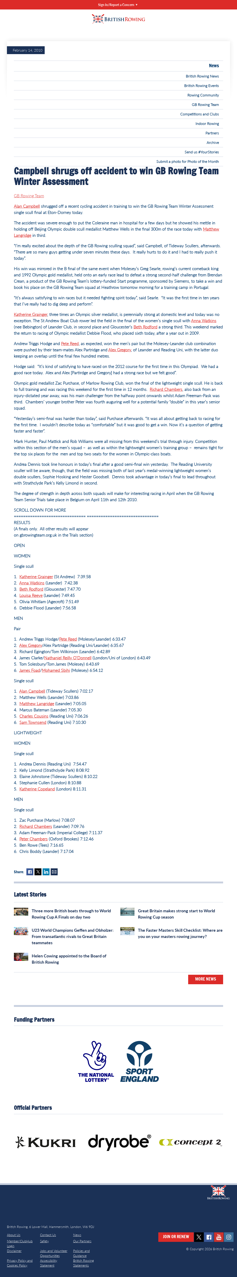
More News (205, 979)
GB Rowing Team (205, 104)
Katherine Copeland (37, 788)
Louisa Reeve (31, 595)
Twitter (37, 871)
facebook (209, 1237)
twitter (199, 1237)
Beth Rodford (145, 326)
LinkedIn (46, 871)
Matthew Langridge (36, 703)
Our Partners (82, 1241)
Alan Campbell (27, 206)
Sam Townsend (32, 722)
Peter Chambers (33, 838)
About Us (13, 1235)
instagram (229, 1237)
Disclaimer (14, 1251)
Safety (44, 1241)
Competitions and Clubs (199, 114)
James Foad (29, 670)
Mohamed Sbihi (56, 670)
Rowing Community (203, 95)
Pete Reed (70, 343)
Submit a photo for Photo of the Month (187, 161)
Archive (213, 142)
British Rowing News (202, 76)
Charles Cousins (33, 716)
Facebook (29, 871)
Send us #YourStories (202, 152)
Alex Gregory (119, 349)
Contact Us (48, 1235)
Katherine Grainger (30, 314)
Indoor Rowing (207, 123)
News (214, 66)
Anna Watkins (203, 320)
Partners (212, 133)
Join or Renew (176, 1237)
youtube (219, 1237)
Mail (54, 871)
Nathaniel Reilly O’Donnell (67, 657)
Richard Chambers (166, 389)
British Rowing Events (201, 85)
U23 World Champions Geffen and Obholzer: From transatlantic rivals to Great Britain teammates (73, 936)
